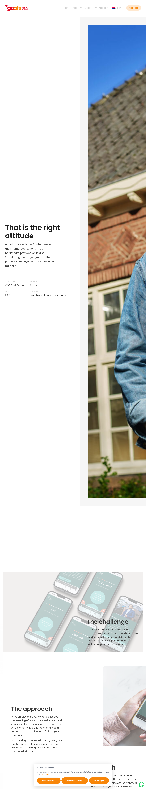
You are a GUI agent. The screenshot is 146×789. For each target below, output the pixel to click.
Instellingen (99, 780)
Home (67, 7)
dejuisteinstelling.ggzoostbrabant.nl (50, 295)
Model (77, 8)
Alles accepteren (48, 780)
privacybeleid (45, 774)
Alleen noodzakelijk (75, 780)
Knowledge (101, 8)
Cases (88, 7)
